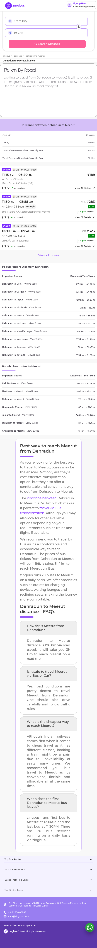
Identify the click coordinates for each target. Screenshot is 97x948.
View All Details (85, 188)
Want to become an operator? (20, 925)
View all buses (48, 255)
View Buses (30, 284)
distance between (42, 498)
